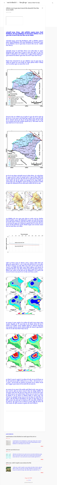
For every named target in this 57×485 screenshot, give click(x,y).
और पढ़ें (42, 446)
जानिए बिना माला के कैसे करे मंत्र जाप (13, 449)
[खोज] (52, 3)
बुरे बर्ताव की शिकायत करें (29, 482)
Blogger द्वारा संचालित (28, 478)
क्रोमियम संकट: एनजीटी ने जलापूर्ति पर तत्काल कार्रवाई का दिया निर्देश (18, 463)
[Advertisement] (49, 22)
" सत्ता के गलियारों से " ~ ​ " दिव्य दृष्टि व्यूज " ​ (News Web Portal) (23, 2)
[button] (42, 8)
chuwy (27, 480)
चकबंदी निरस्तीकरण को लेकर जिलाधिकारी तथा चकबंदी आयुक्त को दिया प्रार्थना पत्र (21, 436)
